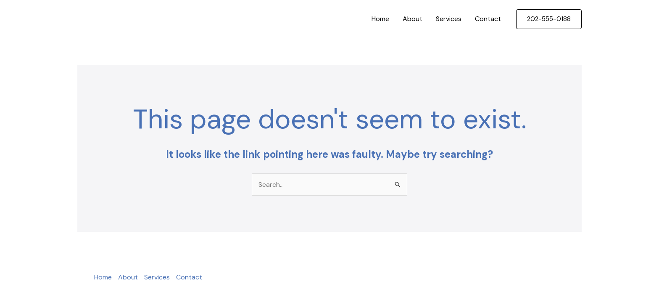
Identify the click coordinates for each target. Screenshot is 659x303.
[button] (549, 19)
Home (380, 18)
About (412, 18)
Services (448, 18)
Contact (488, 18)
